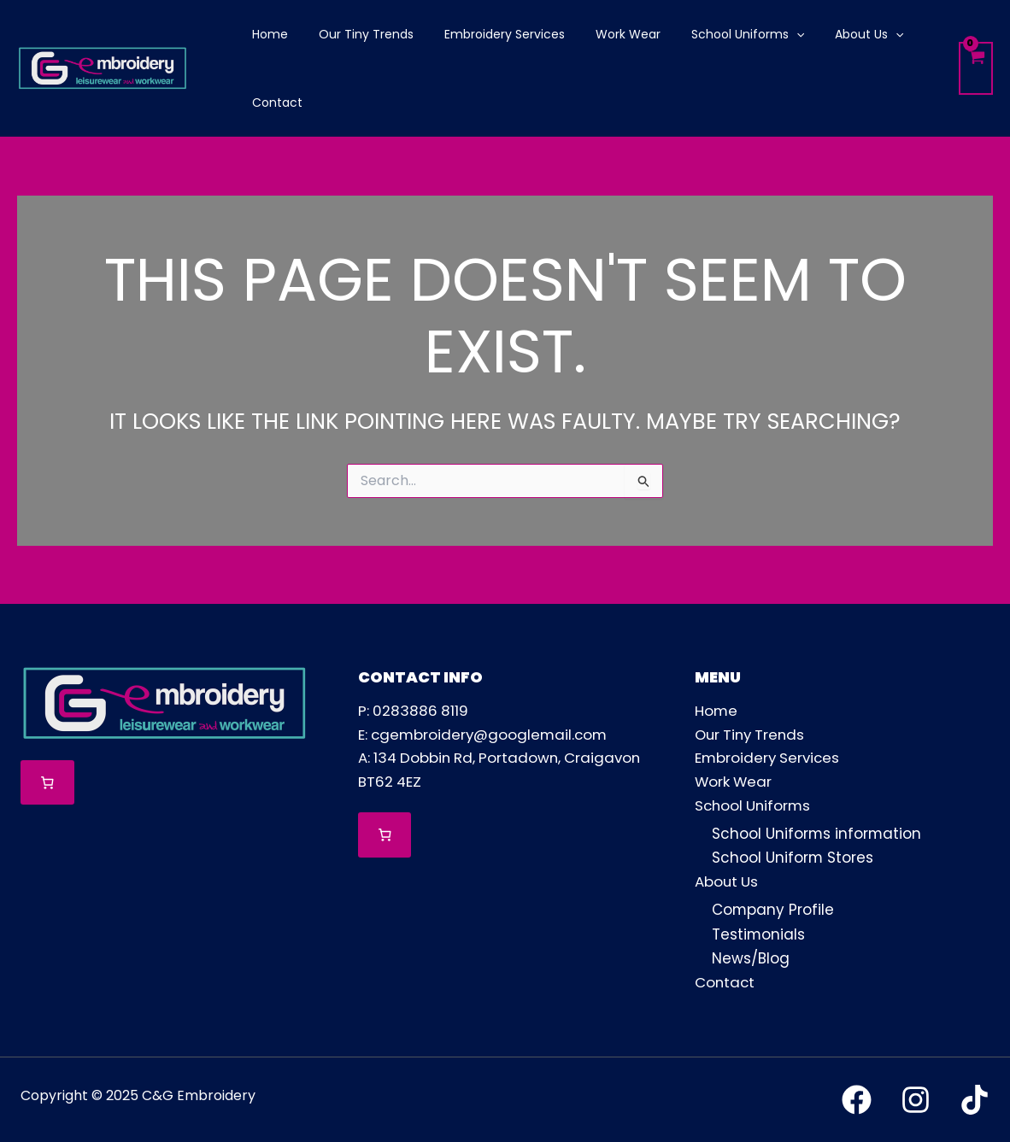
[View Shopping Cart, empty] (976, 69)
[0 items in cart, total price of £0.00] (47, 782)
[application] (765, 34)
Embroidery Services (769, 759)
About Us (727, 883)
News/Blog (751, 958)
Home (716, 711)
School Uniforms (754, 807)
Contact (725, 982)
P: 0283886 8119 (414, 711)
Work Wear (734, 783)
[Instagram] (916, 1099)
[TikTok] (974, 1099)
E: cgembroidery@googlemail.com (485, 735)
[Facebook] (857, 1099)
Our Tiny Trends (752, 735)
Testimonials (759, 934)
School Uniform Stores (793, 858)
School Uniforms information (817, 834)
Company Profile (773, 910)
